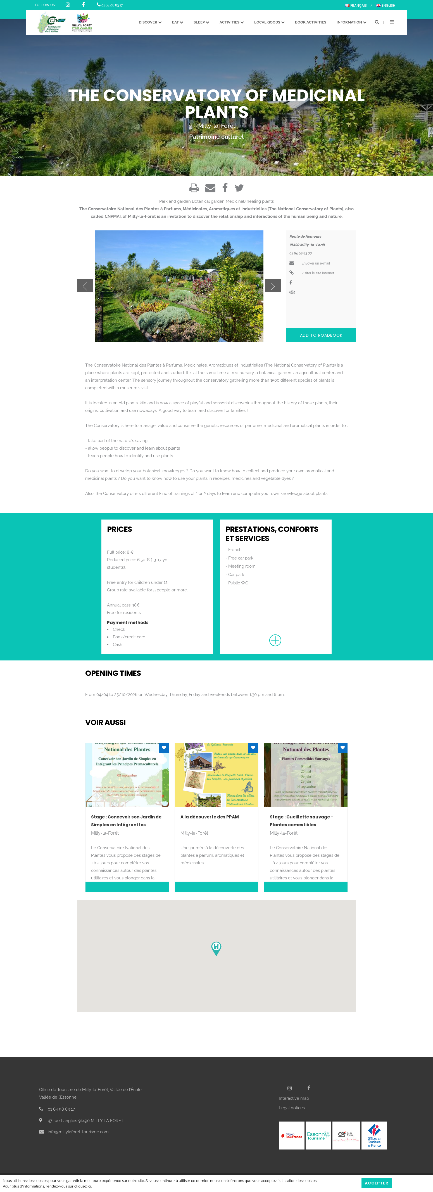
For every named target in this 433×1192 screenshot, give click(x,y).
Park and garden (175, 201)
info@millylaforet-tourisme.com (74, 1131)
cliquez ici (82, 1186)
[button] (216, 948)
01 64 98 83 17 (110, 5)
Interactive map (294, 1098)
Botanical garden (208, 201)
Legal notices (292, 1107)
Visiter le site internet (311, 273)
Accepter (376, 1183)
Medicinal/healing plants (250, 201)
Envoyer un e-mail (309, 263)
